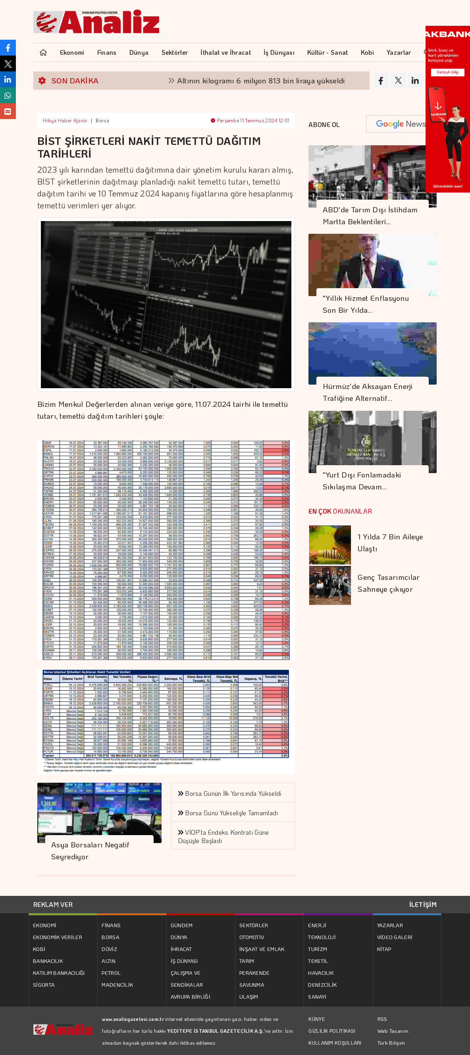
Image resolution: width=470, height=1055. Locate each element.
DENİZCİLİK (322, 984)
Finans (107, 52)
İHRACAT (181, 948)
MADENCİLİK (117, 984)
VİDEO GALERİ (395, 937)
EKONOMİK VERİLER (57, 937)
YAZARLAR (390, 925)
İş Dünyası (279, 52)
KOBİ (39, 948)
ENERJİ (317, 925)
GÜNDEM (182, 925)
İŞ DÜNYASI (184, 960)
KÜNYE (316, 1019)
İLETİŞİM (423, 904)
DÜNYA (179, 937)
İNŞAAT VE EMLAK (262, 948)
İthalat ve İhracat (225, 52)
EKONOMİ (44, 925)
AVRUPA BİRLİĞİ (190, 996)
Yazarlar (399, 52)
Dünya (139, 52)
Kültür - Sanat (327, 52)
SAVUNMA (251, 984)
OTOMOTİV (251, 937)
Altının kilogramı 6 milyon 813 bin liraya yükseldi (280, 80)
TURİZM (317, 948)
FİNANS (111, 925)
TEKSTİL (318, 960)
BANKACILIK (48, 960)
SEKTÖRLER (253, 925)
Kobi (367, 52)
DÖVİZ (109, 948)
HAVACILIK (320, 972)
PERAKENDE (254, 972)
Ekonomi (72, 52)
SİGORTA (44, 984)
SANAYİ (317, 996)
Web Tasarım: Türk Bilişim (394, 1036)
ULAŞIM (248, 996)
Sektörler (175, 52)
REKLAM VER (53, 904)
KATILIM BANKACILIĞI (59, 972)
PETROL (111, 972)
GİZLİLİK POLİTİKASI (331, 1031)
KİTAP (384, 948)
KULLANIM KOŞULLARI (334, 1043)
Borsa (102, 120)
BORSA (110, 937)
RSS (382, 1018)
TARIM (246, 960)
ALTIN (109, 960)
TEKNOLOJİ (322, 937)
